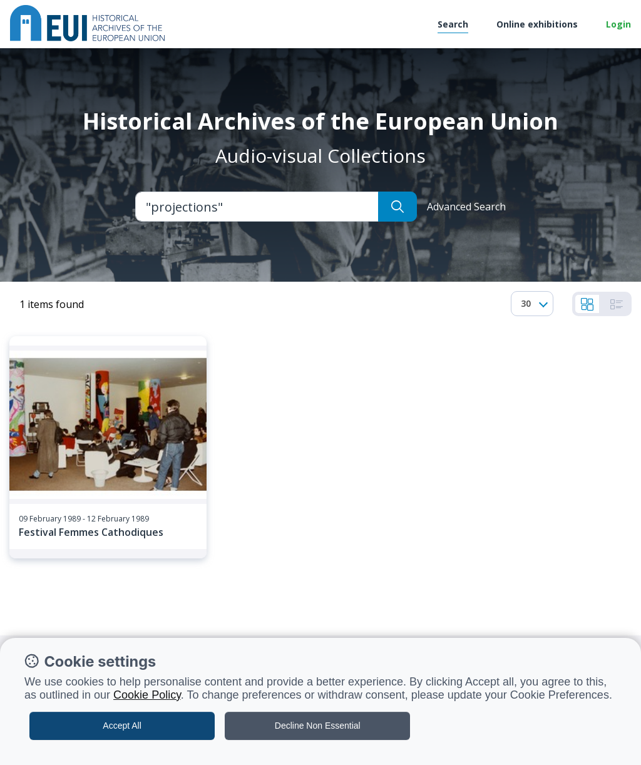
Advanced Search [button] (466, 206)
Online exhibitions (537, 24)
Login (618, 24)
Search (453, 24)
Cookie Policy (147, 695)
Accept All (122, 726)
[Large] (257, 207)
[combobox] (532, 303)
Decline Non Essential (318, 726)
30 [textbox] (526, 303)
